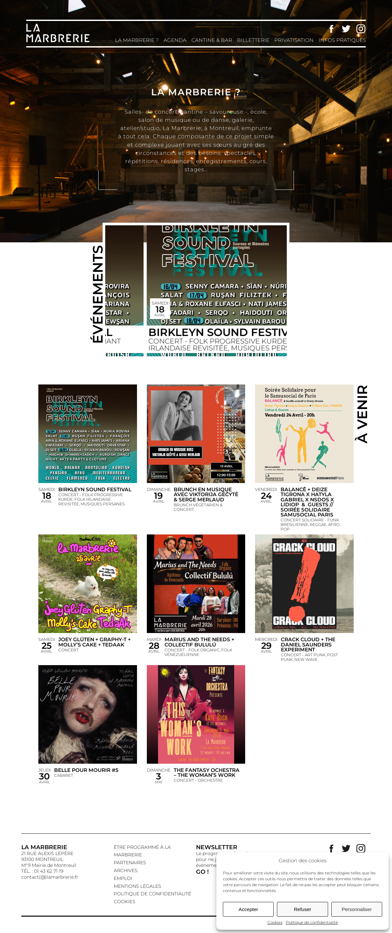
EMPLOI (123, 878)
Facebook (331, 29)
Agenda (175, 40)
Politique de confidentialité (312, 922)
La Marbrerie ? (137, 40)
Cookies (275, 922)
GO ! (202, 871)
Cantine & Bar (211, 40)
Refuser (302, 909)
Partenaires (130, 863)
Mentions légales (137, 886)
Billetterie (253, 40)
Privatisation (294, 40)
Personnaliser (357, 909)
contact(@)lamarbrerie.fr (49, 877)
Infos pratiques (342, 40)
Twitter (346, 29)
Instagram (361, 29)
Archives (126, 870)
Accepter (248, 909)
